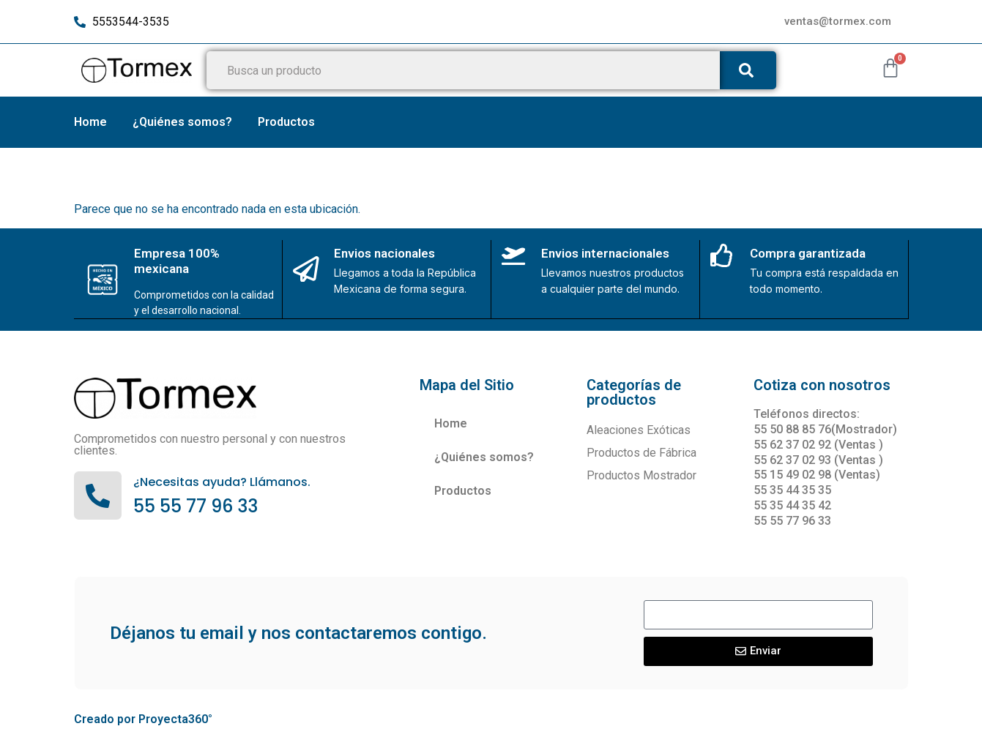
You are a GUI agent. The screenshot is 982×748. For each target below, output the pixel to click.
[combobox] (460, 70)
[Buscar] (745, 70)
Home (90, 122)
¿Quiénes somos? (182, 122)
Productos (286, 122)
